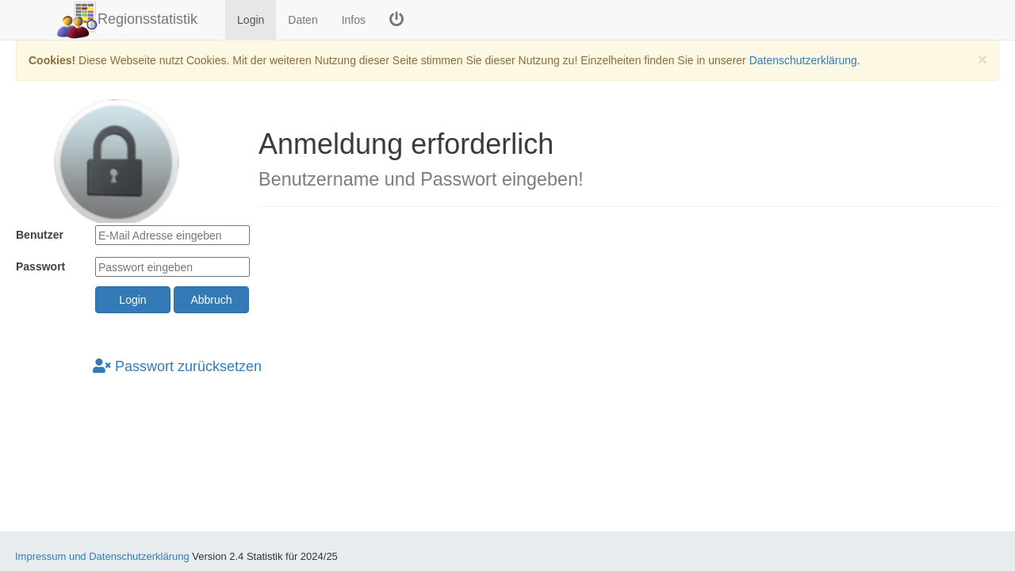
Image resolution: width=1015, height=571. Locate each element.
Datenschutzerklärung (803, 60)
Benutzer (39, 234)
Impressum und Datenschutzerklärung (102, 556)
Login (250, 19)
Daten (302, 19)
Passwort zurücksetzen (177, 366)
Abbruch (211, 299)
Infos (354, 19)
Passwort (40, 266)
